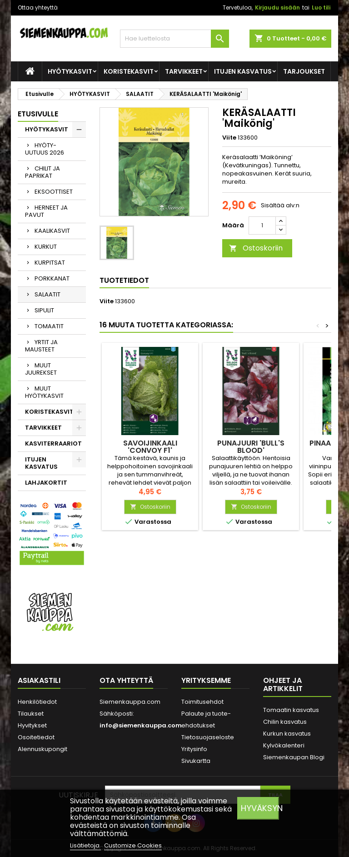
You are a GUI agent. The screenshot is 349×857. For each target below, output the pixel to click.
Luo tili (321, 7)
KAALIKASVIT (52, 230)
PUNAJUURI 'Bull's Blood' (250, 447)
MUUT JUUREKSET (41, 369)
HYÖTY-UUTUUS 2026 (44, 149)
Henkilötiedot (37, 701)
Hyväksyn (260, 808)
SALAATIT (47, 294)
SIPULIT (44, 310)
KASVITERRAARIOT (53, 443)
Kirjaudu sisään (277, 7)
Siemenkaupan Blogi (293, 757)
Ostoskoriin (256, 248)
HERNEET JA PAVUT (46, 211)
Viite (229, 138)
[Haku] (174, 39)
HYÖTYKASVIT (70, 71)
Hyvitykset (32, 725)
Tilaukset (31, 713)
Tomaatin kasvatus (291, 710)
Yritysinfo (194, 749)
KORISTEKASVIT (129, 71)
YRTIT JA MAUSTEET (41, 346)
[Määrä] (262, 225)
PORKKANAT (52, 278)
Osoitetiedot (36, 737)
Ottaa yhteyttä (38, 7)
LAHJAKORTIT (46, 482)
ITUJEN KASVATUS (243, 71)
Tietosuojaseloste (207, 737)
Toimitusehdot (202, 701)
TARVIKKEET (184, 71)
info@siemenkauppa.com (141, 725)
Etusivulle (38, 114)
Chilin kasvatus (285, 721)
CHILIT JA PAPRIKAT (42, 172)
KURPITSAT (50, 262)
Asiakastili (39, 680)
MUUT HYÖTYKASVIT (44, 392)
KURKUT (46, 246)
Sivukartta (195, 761)
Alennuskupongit (42, 749)
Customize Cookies (133, 845)
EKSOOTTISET (54, 191)
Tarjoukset (304, 71)
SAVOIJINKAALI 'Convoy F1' (150, 447)
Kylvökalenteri (283, 745)
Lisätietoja (85, 845)
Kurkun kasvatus (287, 733)
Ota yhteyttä (126, 680)
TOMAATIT (49, 326)
